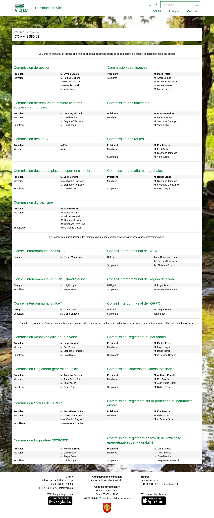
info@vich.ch (66, 488)
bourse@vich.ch (170, 484)
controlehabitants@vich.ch (117, 498)
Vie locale (192, 11)
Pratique (174, 11)
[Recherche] (177, 4)
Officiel (157, 11)
